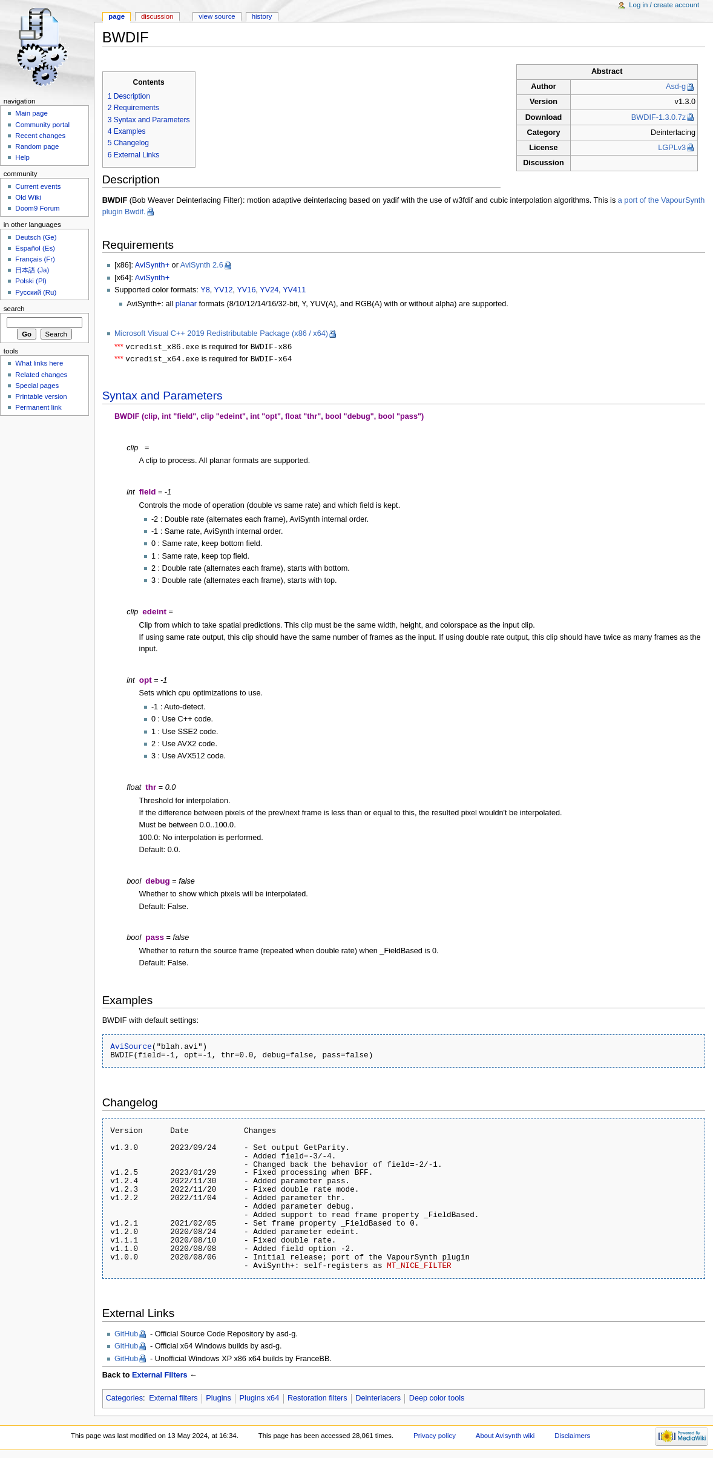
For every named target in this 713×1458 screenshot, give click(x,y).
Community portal (42, 124)
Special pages (37, 385)
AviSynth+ (152, 265)
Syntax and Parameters (162, 396)
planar (186, 304)
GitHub (126, 1335)
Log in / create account (664, 4)
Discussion (157, 16)
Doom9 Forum (37, 208)
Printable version (41, 396)
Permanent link (38, 407)
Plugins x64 (260, 1399)
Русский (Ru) (35, 292)
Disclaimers (572, 1436)
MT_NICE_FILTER (419, 1266)
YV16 (246, 290)
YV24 (269, 290)
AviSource (131, 1047)
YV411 (294, 290)
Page (116, 16)
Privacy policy (434, 1436)
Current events (38, 186)
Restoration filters (317, 1399)
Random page (37, 146)
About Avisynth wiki (505, 1436)
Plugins (218, 1399)
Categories (124, 1399)
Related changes (41, 374)
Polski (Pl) (31, 280)
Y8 (205, 290)
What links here (39, 363)
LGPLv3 (672, 147)
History (262, 16)
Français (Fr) (35, 259)
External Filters (160, 1376)
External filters (173, 1399)
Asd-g (676, 86)
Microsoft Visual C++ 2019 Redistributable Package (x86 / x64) (221, 333)
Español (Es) (35, 248)
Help (22, 157)
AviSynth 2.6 (201, 265)
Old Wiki (28, 197)
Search (14, 308)
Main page (31, 113)
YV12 (223, 290)
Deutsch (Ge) (35, 237)
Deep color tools (437, 1399)
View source (217, 16)
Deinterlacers (378, 1399)
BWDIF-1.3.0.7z (658, 117)
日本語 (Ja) (32, 270)
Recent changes (40, 135)
